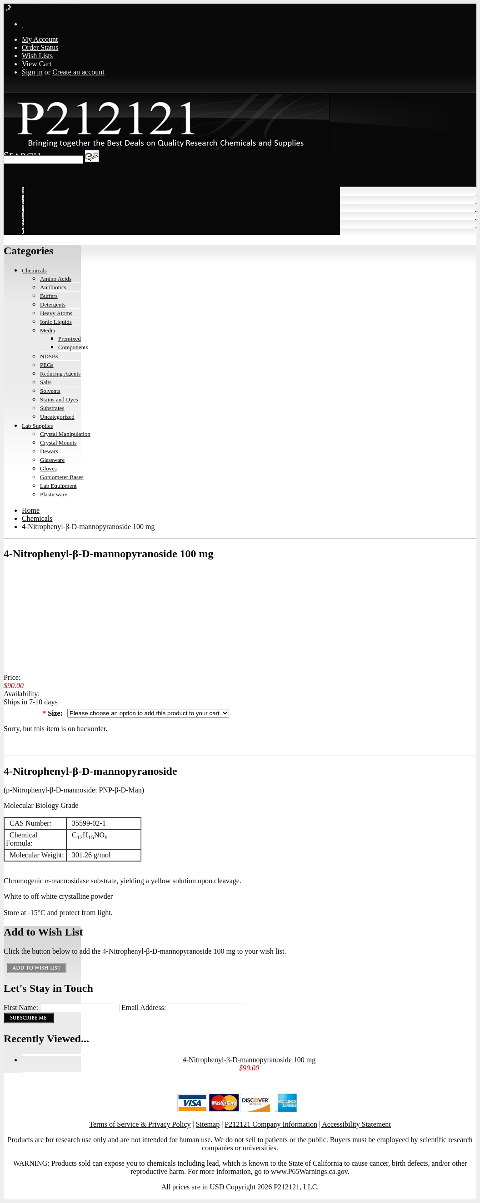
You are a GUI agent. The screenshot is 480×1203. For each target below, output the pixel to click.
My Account (40, 39)
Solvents (50, 390)
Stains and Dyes (59, 399)
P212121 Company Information (271, 1124)
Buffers (49, 295)
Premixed (69, 338)
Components (73, 347)
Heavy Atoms (56, 313)
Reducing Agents (60, 373)
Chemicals (34, 270)
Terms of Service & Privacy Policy (139, 1124)
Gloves (48, 468)
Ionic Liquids (56, 321)
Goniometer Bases (62, 477)
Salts (45, 382)
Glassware (52, 459)
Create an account (78, 72)
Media (47, 330)
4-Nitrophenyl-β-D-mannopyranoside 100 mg (249, 1060)
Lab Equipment (58, 485)
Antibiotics (53, 287)
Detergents (52, 304)
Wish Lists (37, 55)
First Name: (21, 1007)
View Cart (36, 64)
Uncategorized (57, 416)
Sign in (32, 72)
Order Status (40, 47)
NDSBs (49, 356)
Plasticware (53, 494)
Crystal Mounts (58, 442)
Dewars (49, 451)
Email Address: (143, 1007)
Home (31, 510)
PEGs (47, 364)
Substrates (52, 408)
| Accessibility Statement (355, 1124)
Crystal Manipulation (65, 434)
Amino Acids (55, 278)
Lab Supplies (37, 425)
